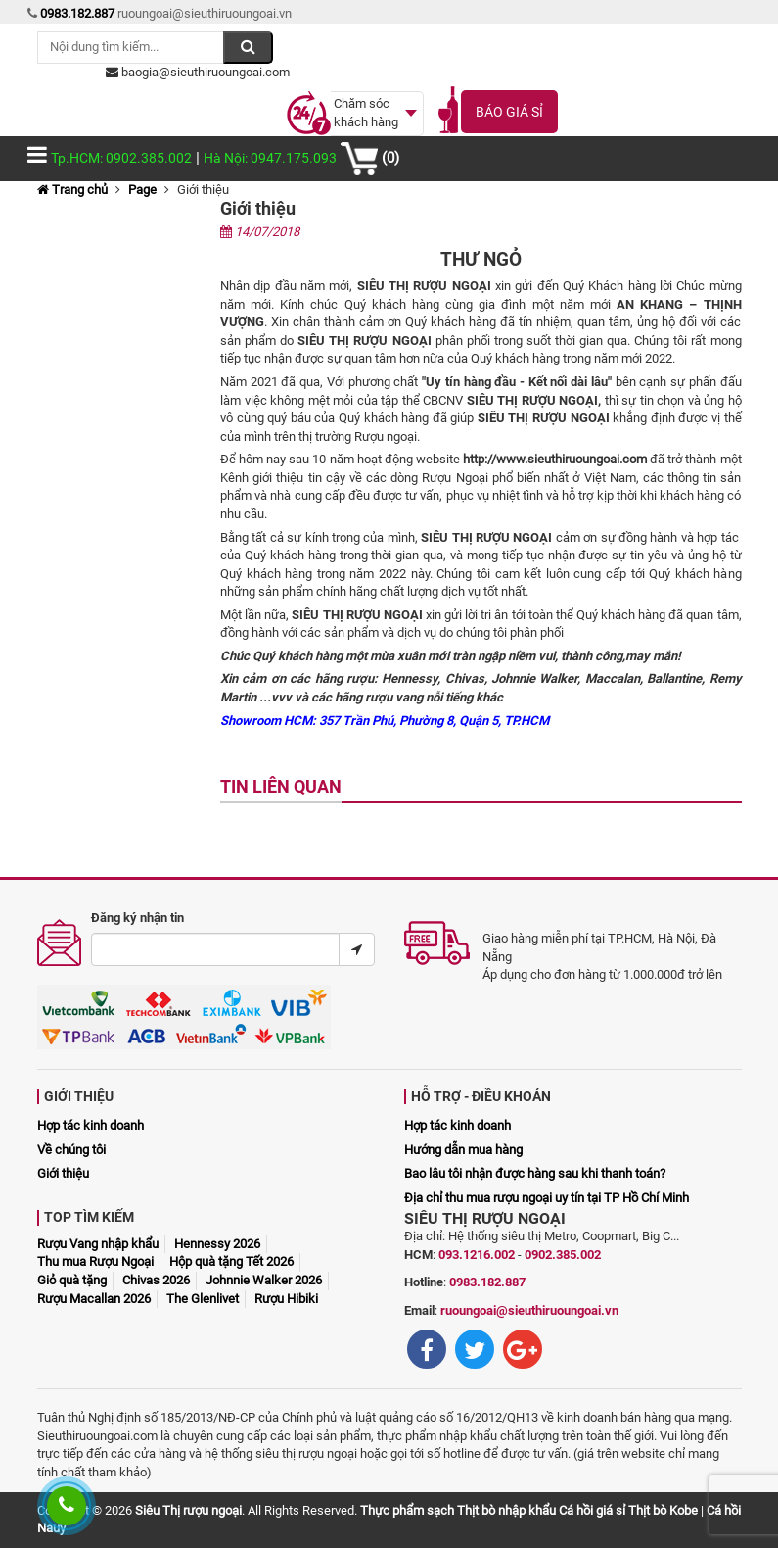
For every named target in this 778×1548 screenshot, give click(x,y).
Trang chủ (72, 189)
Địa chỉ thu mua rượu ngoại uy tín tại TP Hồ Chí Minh (546, 1197)
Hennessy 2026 (217, 1243)
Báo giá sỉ (509, 112)
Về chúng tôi (71, 1149)
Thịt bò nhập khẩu (506, 1510)
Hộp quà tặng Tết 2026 (231, 1261)
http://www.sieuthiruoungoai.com (555, 459)
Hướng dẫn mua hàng (463, 1149)
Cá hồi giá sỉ (592, 1510)
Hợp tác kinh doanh (90, 1125)
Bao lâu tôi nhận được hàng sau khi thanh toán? (534, 1173)
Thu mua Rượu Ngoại (95, 1261)
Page (142, 189)
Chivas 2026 (156, 1280)
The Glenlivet (202, 1298)
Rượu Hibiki (286, 1298)
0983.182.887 (487, 1282)
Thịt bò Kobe (663, 1510)
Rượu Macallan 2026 (94, 1298)
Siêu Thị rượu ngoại (188, 1510)
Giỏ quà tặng (72, 1280)
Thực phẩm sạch (407, 1510)
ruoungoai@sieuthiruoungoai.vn (529, 1310)
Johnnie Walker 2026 (264, 1280)
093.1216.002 (476, 1254)
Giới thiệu (63, 1173)
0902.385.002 (563, 1254)
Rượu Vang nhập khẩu (98, 1243)
